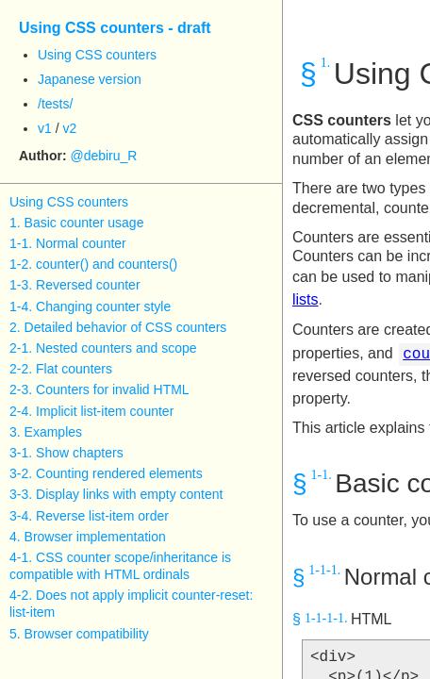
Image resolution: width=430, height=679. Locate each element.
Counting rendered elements (119, 473)
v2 (69, 128)
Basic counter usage (84, 222)
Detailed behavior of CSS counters (126, 327)
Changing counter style (103, 306)
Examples (53, 431)
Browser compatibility (87, 633)
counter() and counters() (106, 264)
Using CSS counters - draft (115, 28)
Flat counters (74, 368)
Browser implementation (95, 536)
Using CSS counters (97, 54)
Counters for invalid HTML (113, 389)
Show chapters (80, 452)
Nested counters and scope (116, 348)
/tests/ (55, 103)
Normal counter (81, 243)
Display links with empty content (129, 494)
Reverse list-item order (102, 515)
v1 (45, 128)
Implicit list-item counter (105, 411)
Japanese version (89, 79)
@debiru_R (103, 155)
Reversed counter (88, 284)
